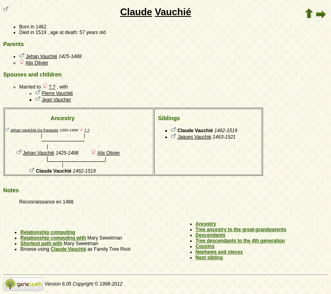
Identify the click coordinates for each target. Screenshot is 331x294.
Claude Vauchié (68, 249)
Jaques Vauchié (195, 137)
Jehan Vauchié (41, 56)
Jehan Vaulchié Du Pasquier (34, 130)
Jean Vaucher (56, 100)
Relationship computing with (53, 238)
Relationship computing (47, 232)
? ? (52, 87)
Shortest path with (41, 243)
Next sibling (209, 257)
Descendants (211, 235)
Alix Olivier (37, 63)
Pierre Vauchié (57, 93)
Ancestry (206, 224)
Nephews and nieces (219, 252)
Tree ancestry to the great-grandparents (241, 229)
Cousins (205, 246)
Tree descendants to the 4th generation (240, 241)
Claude (136, 11)
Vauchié (173, 11)
